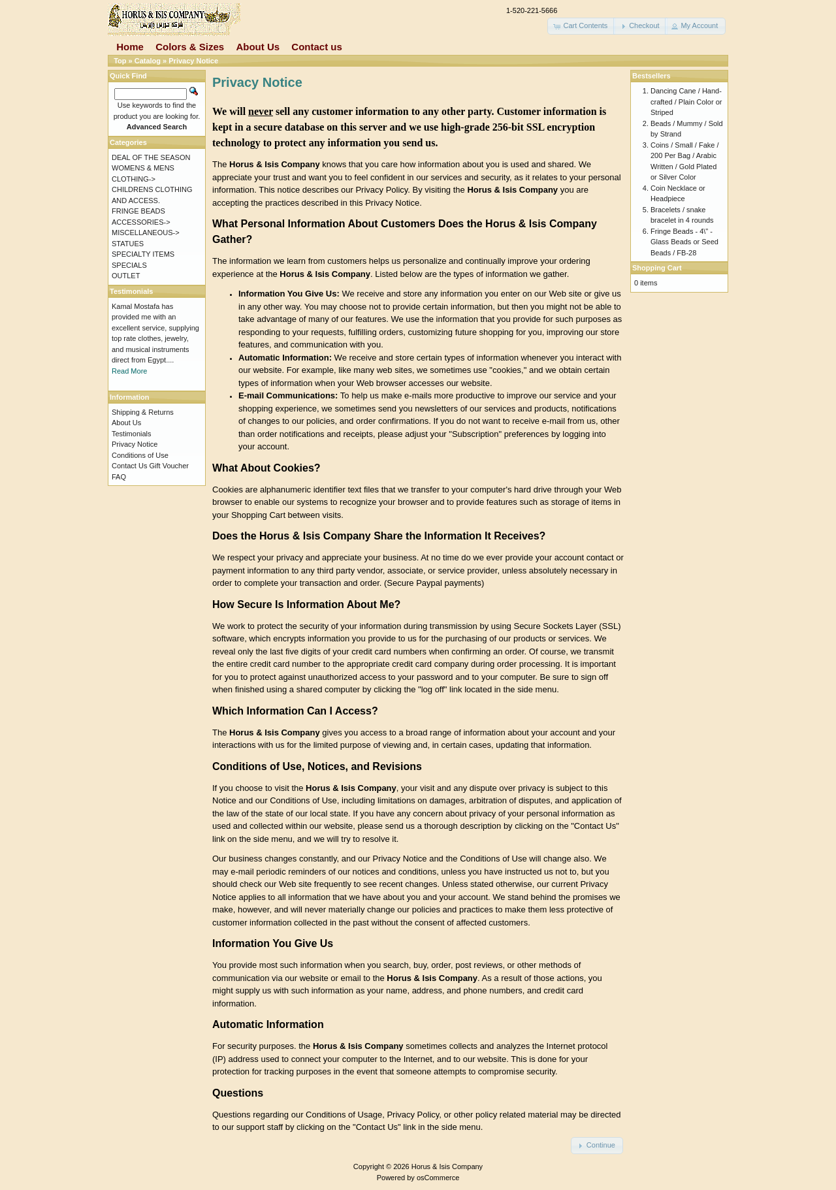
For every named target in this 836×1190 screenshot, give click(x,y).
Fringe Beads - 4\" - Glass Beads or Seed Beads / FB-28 (684, 242)
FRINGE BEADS (138, 211)
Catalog (148, 61)
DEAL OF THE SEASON (151, 157)
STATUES (128, 244)
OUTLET (126, 276)
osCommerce (438, 1178)
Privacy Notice (193, 61)
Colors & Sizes (189, 46)
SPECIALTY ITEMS (143, 254)
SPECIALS (129, 265)
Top (120, 61)
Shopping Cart (657, 268)
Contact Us (129, 466)
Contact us (316, 46)
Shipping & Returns (143, 412)
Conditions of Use (140, 455)
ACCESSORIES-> (141, 222)
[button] (581, 26)
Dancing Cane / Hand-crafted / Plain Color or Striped (686, 101)
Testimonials (132, 434)
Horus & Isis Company (447, 1166)
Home (130, 46)
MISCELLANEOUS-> (146, 232)
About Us (258, 46)
